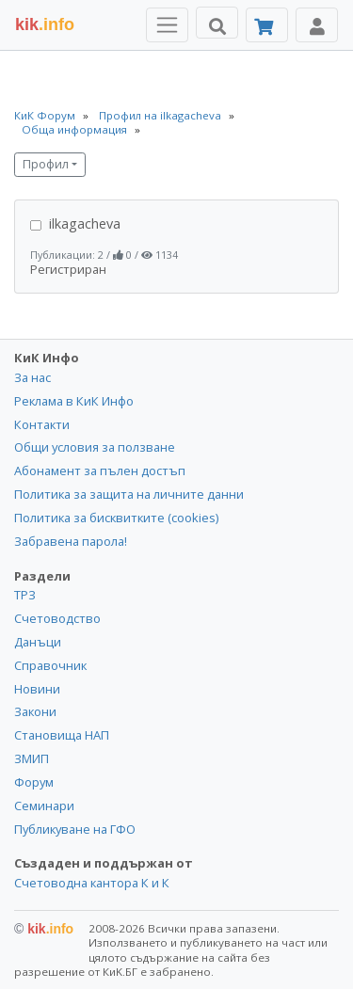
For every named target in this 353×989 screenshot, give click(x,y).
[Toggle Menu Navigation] (167, 25)
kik (43, 928)
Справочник (50, 665)
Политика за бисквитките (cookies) (116, 517)
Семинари (44, 805)
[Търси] (217, 23)
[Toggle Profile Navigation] (317, 25)
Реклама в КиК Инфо (74, 400)
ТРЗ (25, 594)
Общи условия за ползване (94, 447)
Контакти (42, 424)
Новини (37, 688)
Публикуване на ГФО (75, 829)
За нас (32, 377)
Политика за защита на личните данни (129, 494)
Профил (46, 164)
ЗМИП (31, 758)
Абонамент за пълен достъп (99, 470)
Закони (35, 711)
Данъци (37, 641)
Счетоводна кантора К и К (91, 882)
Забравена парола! (70, 541)
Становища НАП (61, 734)
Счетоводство (57, 618)
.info (44, 24)
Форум (34, 782)
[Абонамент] (267, 25)
